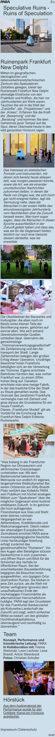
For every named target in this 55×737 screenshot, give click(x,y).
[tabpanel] (28, 441)
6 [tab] (11, 458)
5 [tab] (9, 458)
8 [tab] (14, 458)
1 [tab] (3, 458)
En (52, 2)
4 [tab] (8, 458)
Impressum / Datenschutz (19, 729)
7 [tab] (12, 458)
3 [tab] (6, 458)
